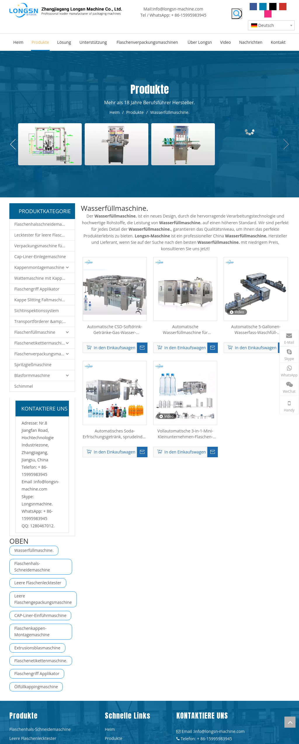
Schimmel (23, 386)
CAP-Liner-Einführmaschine (40, 615)
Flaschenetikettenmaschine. (40, 660)
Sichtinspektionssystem (36, 310)
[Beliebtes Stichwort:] (237, 13)
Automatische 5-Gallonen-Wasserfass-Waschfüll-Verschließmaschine (256, 330)
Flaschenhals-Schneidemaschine (32, 567)
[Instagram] (268, 14)
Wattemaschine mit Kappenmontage (44, 278)
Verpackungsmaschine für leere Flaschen (44, 245)
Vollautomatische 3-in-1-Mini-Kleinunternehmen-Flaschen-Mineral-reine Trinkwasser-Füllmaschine (185, 434)
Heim (110, 729)
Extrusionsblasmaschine (37, 648)
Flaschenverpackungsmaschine (43, 354)
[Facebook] (253, 6)
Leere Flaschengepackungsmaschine (43, 599)
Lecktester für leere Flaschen (41, 235)
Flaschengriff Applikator (36, 289)
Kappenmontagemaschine (39, 267)
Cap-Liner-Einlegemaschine (40, 256)
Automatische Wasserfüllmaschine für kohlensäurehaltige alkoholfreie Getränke (185, 330)
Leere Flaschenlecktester (37, 582)
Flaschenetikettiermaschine (40, 343)
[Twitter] (273, 6)
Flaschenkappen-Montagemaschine (32, 631)
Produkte (113, 738)
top (289, 722)
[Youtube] (282, 6)
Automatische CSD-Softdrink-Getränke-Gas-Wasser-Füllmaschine (114, 330)
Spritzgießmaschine (32, 364)
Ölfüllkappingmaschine (36, 686)
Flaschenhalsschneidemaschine (44, 224)
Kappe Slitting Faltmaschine (40, 300)
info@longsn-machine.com (177, 9)
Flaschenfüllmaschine (34, 332)
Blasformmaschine (32, 375)
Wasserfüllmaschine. (33, 550)
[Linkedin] (263, 6)
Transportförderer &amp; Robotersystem (44, 321)
